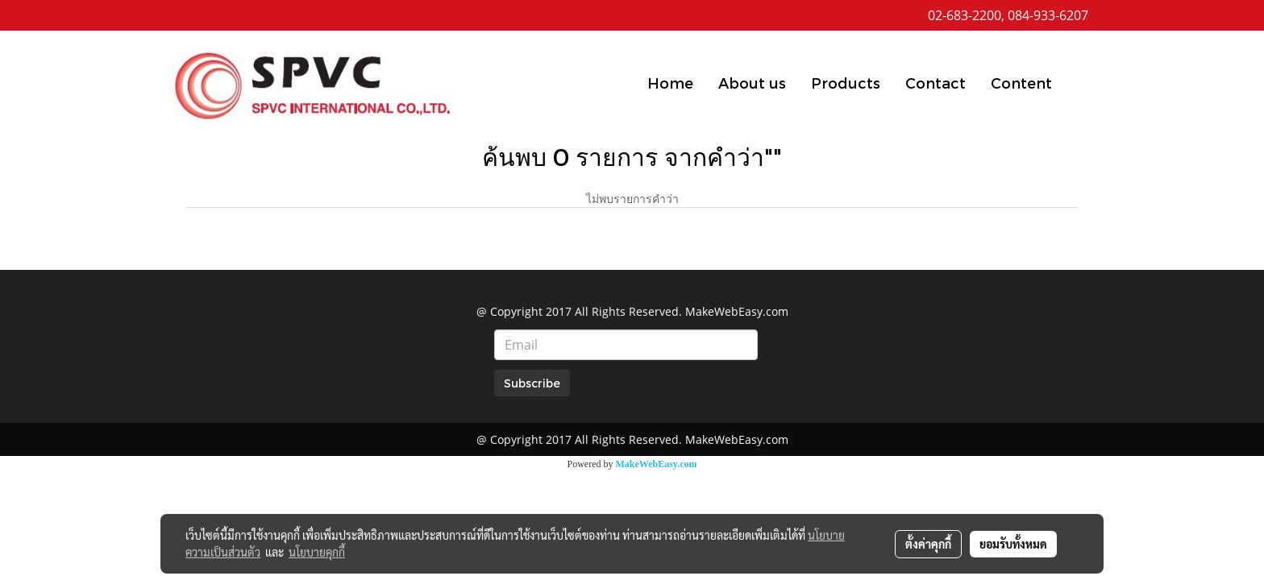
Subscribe (532, 383)
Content (1021, 82)
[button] (1078, 82)
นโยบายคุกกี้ (317, 552)
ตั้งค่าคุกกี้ (928, 543)
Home (670, 82)
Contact (935, 82)
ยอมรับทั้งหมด (1013, 543)
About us (752, 82)
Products (845, 82)
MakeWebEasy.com (656, 464)
